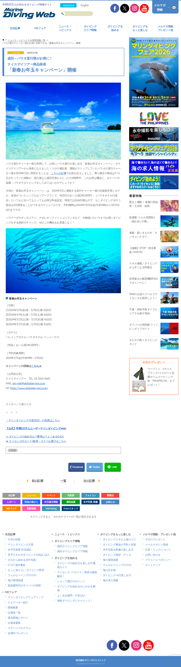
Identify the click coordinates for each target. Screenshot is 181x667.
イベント (51, 495)
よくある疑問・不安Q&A (71, 595)
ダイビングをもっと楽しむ (140, 28)
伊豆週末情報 (51, 501)
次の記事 (89, 481)
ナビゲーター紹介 (18, 602)
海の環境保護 (15, 580)
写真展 (70, 495)
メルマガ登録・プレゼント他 (159, 534)
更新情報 (31, 508)
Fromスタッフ (71, 508)
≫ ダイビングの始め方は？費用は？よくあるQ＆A (35, 436)
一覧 (63, 481)
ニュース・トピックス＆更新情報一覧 (26, 40)
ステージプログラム (19, 628)
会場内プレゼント (18, 633)
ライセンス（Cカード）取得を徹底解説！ (77, 574)
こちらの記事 (58, 173)
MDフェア (40, 28)
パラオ (12, 450)
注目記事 (15, 28)
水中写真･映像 (90, 501)
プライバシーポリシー (158, 559)
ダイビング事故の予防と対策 (119, 544)
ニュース (15, 53)
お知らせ (110, 501)
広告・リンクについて (158, 549)
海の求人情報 (110, 580)
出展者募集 (14, 622)
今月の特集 (14, 539)
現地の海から (31, 501)
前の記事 (37, 481)
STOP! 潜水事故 (16, 565)
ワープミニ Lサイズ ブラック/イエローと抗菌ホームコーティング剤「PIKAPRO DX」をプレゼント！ (161, 376)
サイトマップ (152, 565)
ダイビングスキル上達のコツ (119, 539)
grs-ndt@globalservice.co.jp (29, 383)
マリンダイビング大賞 (20, 544)
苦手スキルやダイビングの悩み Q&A (28, 554)
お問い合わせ (152, 554)
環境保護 (70, 501)
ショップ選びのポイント (71, 581)
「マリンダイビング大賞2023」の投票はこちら (33, 420)
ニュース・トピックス (65, 28)
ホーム (3, 40)
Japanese (68, 5)
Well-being (50, 508)
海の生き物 (109, 570)
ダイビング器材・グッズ (117, 554)
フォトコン (90, 495)
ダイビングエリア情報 (90, 28)
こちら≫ (36, 366)
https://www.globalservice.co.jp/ (29, 388)
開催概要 (13, 607)
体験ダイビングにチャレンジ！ (75, 600)
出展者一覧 (14, 612)
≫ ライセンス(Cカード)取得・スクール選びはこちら (36, 441)
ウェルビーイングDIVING (22, 575)
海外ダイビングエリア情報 (72, 551)
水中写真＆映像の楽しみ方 (118, 549)
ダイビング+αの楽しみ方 (117, 575)
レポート (11, 501)
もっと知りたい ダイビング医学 (26, 570)
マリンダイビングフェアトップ (25, 597)
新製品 (110, 495)
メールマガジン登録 (156, 544)
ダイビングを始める (115, 28)
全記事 (11, 495)
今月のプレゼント (155, 539)
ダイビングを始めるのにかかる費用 (76, 588)
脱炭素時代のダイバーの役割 (24, 585)
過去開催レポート (18, 617)
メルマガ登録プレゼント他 (165, 28)
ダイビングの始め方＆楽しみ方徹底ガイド (76, 565)
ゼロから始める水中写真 (22, 559)
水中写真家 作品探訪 (19, 549)
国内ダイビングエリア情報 (72, 546)
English (85, 5)
